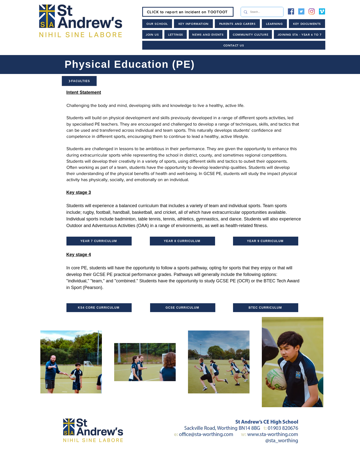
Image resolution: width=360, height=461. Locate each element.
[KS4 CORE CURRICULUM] (99, 307)
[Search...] (261, 12)
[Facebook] (291, 11)
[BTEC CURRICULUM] (265, 307)
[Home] (95, 456)
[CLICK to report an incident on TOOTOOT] (188, 12)
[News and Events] (169, 456)
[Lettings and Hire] (248, 456)
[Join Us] (128, 456)
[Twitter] (301, 11)
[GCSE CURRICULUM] (182, 307)
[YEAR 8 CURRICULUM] (182, 241)
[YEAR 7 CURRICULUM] (99, 241)
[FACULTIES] (79, 81)
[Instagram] (312, 11)
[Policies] (209, 456)
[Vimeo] (322, 11)
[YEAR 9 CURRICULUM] (265, 241)
